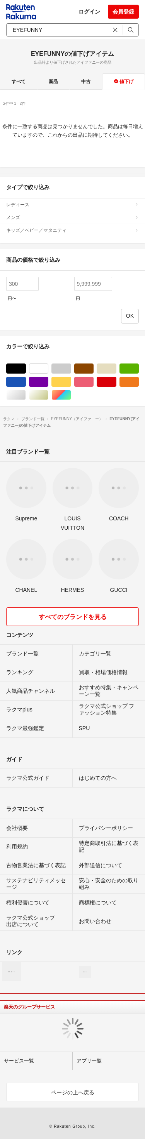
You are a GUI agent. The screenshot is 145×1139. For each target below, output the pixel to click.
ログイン (89, 12)
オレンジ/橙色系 (138, 382)
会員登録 (123, 12)
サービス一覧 (19, 1061)
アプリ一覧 (89, 1061)
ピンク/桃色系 (93, 382)
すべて (19, 81)
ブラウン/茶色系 (93, 369)
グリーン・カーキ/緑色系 (138, 369)
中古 (85, 81)
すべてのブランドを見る (73, 617)
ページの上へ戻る (72, 1092)
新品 (53, 81)
